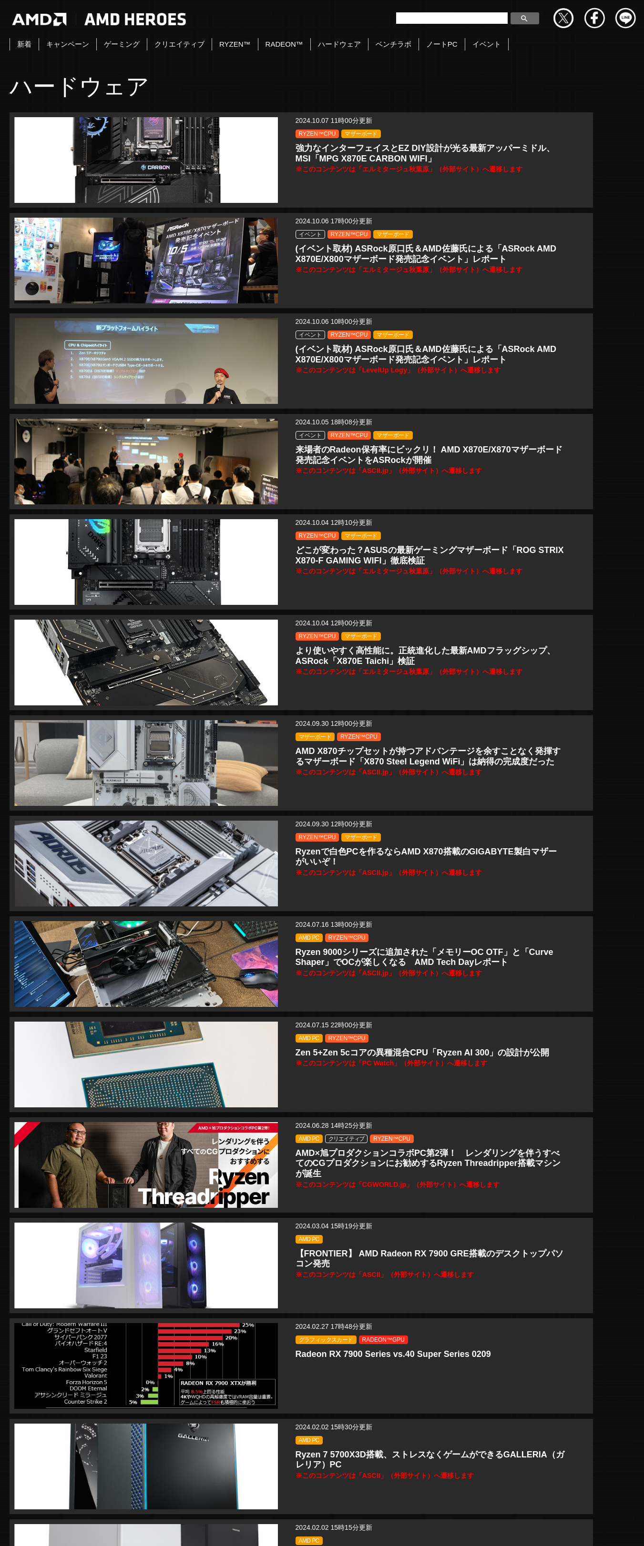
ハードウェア (339, 44)
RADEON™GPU (133, 755)
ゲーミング (122, 44)
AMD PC (544, 434)
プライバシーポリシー (336, 1528)
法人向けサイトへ (545, 1528)
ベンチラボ (393, 44)
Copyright (268, 1528)
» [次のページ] (396, 1454)
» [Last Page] (420, 1454)
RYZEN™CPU (131, 134)
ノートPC (442, 44)
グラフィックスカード (139, 744)
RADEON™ (284, 44)
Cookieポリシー (414, 1528)
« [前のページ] (224, 1454)
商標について (478, 1528)
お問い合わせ (214, 1528)
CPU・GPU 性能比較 (348, 1131)
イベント (486, 44)
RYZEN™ (235, 44)
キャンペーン (67, 44)
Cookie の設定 (613, 1528)
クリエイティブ (179, 44)
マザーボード (175, 134)
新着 (24, 44)
